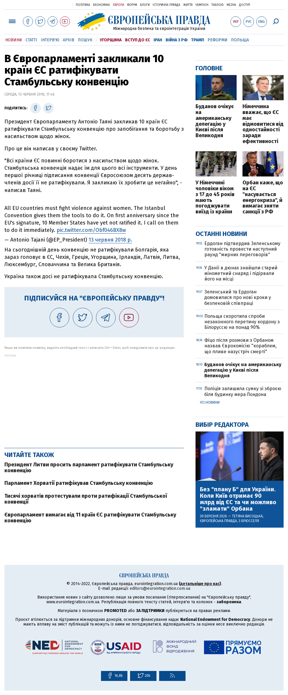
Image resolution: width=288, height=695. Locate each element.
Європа (118, 5)
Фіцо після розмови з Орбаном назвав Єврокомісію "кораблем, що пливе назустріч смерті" (240, 345)
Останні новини (221, 234)
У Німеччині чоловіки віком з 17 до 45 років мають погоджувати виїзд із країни (215, 197)
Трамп (197, 40)
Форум (132, 5)
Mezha (231, 5)
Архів (68, 40)
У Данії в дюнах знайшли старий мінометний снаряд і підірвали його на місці (240, 273)
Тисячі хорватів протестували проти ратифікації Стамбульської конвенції (85, 499)
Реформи (218, 40)
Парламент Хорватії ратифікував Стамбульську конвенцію (78, 483)
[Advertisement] (94, 398)
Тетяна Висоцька (247, 516)
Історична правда (166, 5)
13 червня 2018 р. (110, 240)
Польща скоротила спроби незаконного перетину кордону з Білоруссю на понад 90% (242, 321)
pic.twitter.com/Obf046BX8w (91, 230)
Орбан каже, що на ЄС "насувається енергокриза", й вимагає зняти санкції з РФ (262, 197)
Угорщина (111, 40)
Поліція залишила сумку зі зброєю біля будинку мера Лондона (242, 391)
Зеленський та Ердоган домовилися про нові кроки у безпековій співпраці (237, 297)
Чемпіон (202, 5)
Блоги (145, 5)
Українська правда (54, 4)
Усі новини (210, 402)
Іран (158, 40)
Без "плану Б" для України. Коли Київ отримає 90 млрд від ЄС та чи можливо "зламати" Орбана (238, 499)
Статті (31, 40)
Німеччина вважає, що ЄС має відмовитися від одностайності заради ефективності (263, 124)
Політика (83, 5)
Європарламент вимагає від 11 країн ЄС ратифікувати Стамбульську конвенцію (90, 518)
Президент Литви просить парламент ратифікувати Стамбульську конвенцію (88, 467)
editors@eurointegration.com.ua (160, 588)
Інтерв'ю (50, 40)
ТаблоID (217, 5)
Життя (188, 5)
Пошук (85, 40)
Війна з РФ (177, 40)
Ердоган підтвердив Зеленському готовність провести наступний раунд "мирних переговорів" (242, 249)
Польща (240, 40)
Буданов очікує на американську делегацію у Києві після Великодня (215, 121)
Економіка (101, 5)
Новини (13, 40)
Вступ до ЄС (137, 40)
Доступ (244, 5)
